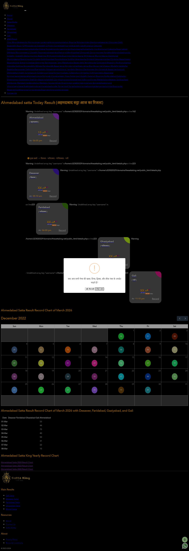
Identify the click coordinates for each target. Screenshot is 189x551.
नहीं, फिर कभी (90, 289)
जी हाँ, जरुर (99, 289)
